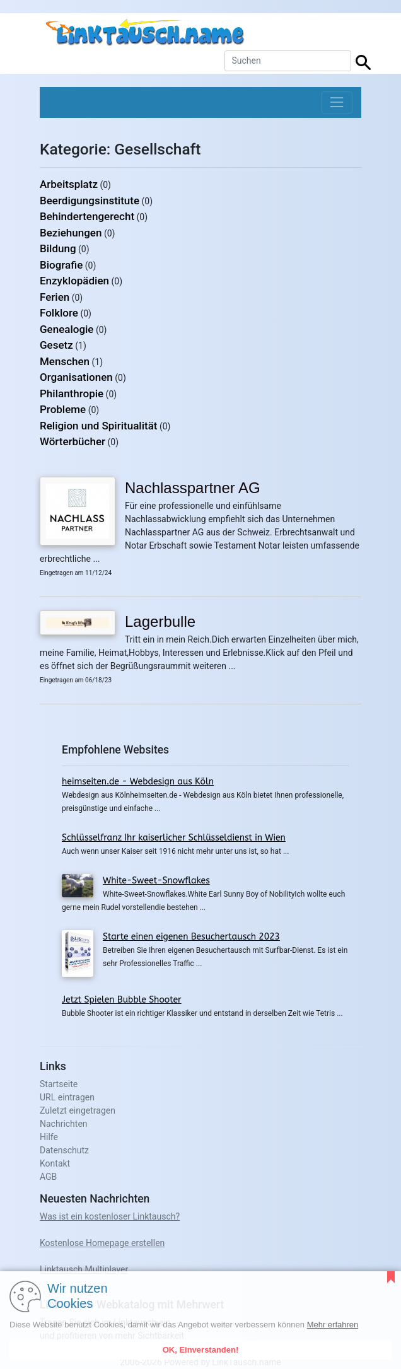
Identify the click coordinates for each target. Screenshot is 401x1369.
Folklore (59, 312)
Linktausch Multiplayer (84, 1269)
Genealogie (66, 329)
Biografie (61, 265)
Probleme (63, 409)
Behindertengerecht (87, 216)
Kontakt (55, 1163)
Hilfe (49, 1137)
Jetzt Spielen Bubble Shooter (122, 999)
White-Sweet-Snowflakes (156, 880)
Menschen (65, 361)
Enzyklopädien (74, 280)
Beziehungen (71, 232)
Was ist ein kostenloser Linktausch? (110, 1216)
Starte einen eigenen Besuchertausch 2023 (191, 936)
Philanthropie (71, 393)
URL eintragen (67, 1097)
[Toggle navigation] (337, 102)
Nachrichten (64, 1124)
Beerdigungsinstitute (89, 200)
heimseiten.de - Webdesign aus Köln (138, 781)
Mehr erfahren (333, 1324)
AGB (48, 1177)
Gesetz (56, 345)
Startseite (59, 1084)
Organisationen (76, 377)
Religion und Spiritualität (98, 425)
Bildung (58, 248)
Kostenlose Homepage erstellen (102, 1243)
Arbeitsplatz (69, 184)
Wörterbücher (72, 441)
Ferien (54, 297)
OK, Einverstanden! (201, 1349)
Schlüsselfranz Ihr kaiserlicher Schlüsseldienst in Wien (174, 837)
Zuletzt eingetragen (77, 1110)
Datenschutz (64, 1150)
